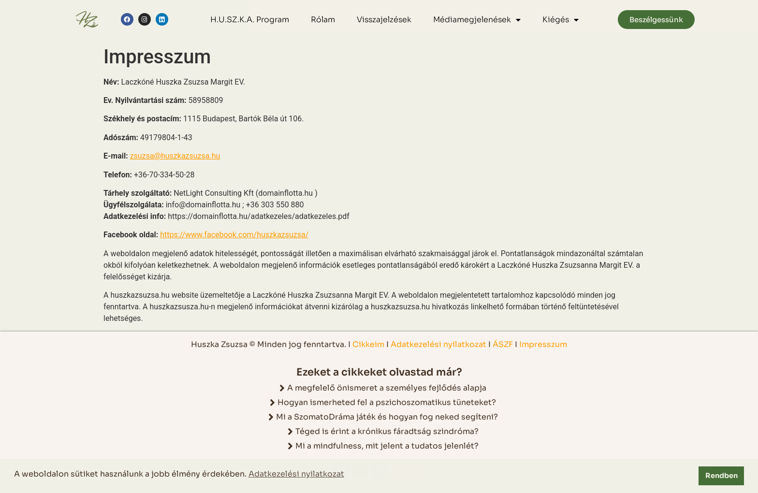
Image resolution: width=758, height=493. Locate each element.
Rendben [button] (721, 475)
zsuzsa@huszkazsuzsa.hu (175, 155)
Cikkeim (368, 344)
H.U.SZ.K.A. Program (249, 19)
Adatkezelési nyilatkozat (439, 344)
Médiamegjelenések (477, 20)
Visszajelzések (384, 19)
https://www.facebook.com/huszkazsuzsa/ (234, 234)
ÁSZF (503, 344)
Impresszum (543, 344)
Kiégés (560, 20)
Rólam (323, 19)
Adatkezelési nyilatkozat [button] (296, 474)
